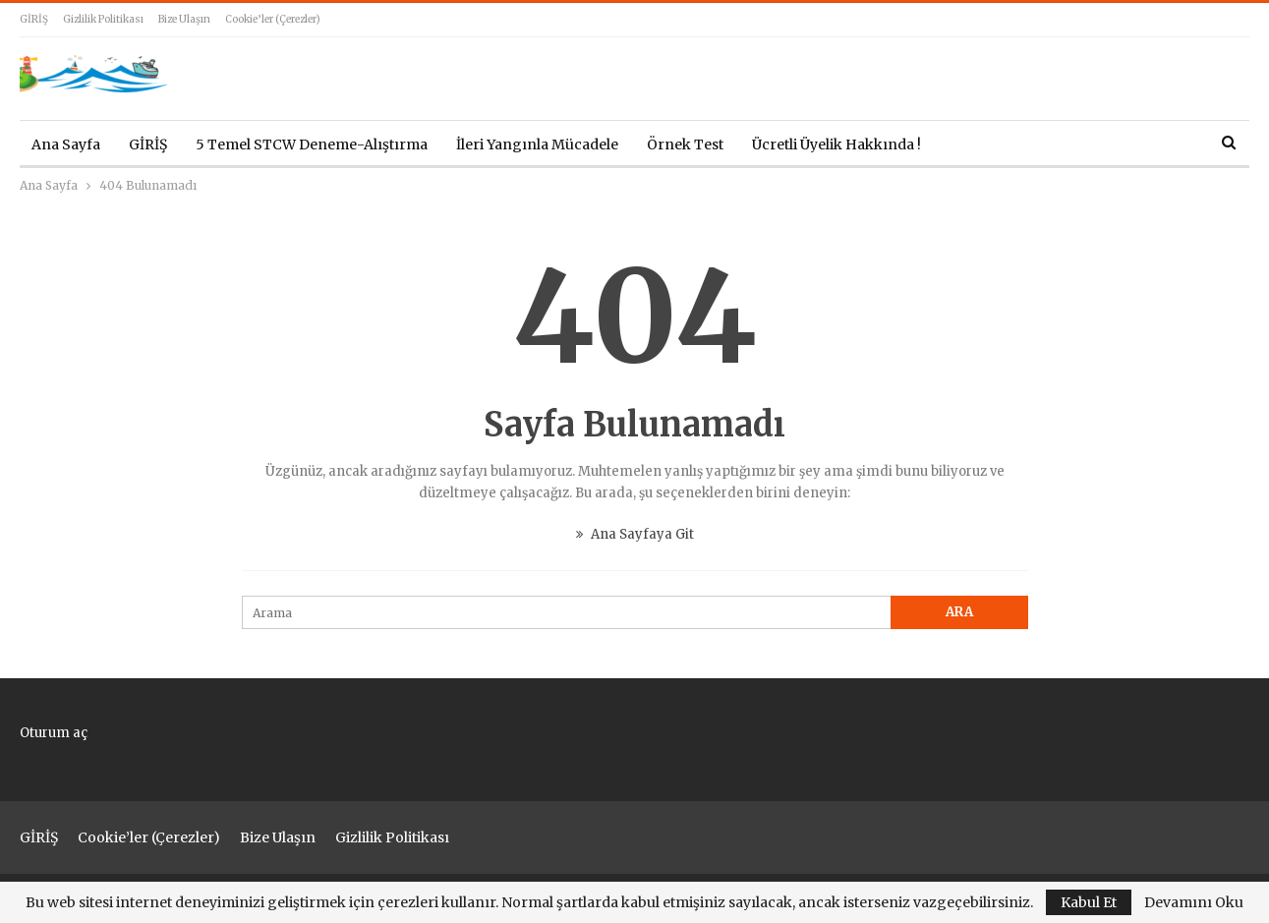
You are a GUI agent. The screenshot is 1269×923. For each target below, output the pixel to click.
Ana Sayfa (65, 144)
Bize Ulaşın (184, 19)
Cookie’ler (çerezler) (272, 19)
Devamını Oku (1193, 902)
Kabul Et (1089, 902)
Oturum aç (53, 732)
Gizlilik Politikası (103, 19)
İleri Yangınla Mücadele (537, 144)
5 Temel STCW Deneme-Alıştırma (312, 144)
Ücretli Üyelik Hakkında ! (836, 144)
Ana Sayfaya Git (635, 534)
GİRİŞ (34, 19)
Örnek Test (685, 144)
